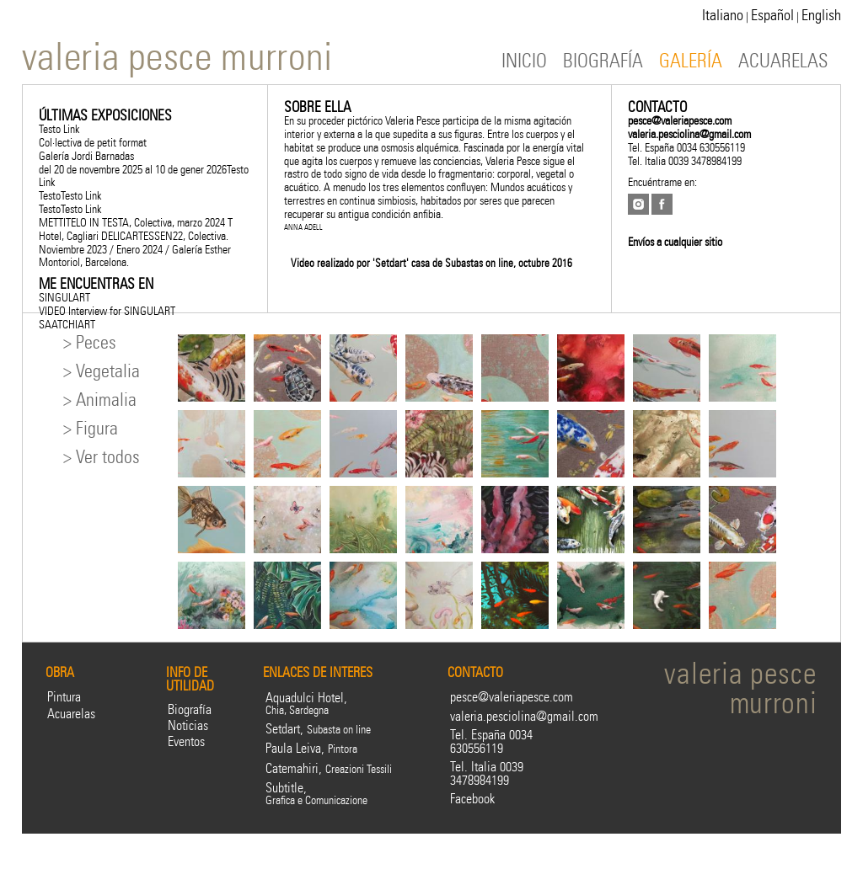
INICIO (524, 61)
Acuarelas (71, 714)
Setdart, (318, 729)
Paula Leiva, (311, 748)
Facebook (472, 799)
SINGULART (64, 297)
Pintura (64, 697)
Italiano (722, 15)
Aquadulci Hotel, (306, 703)
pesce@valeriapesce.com (680, 120)
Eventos (186, 741)
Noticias (188, 725)
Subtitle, (316, 794)
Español (772, 15)
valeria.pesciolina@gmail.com (689, 133)
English (821, 15)
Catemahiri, (328, 768)
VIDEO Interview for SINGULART (107, 310)
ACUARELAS (783, 61)
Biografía (190, 709)
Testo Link (59, 128)
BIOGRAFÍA (603, 61)
